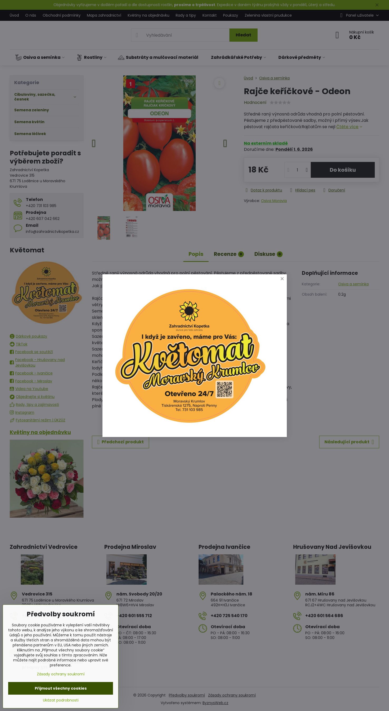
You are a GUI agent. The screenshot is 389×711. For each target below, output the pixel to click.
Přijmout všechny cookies (61, 688)
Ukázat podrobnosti (60, 700)
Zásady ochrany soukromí (61, 674)
